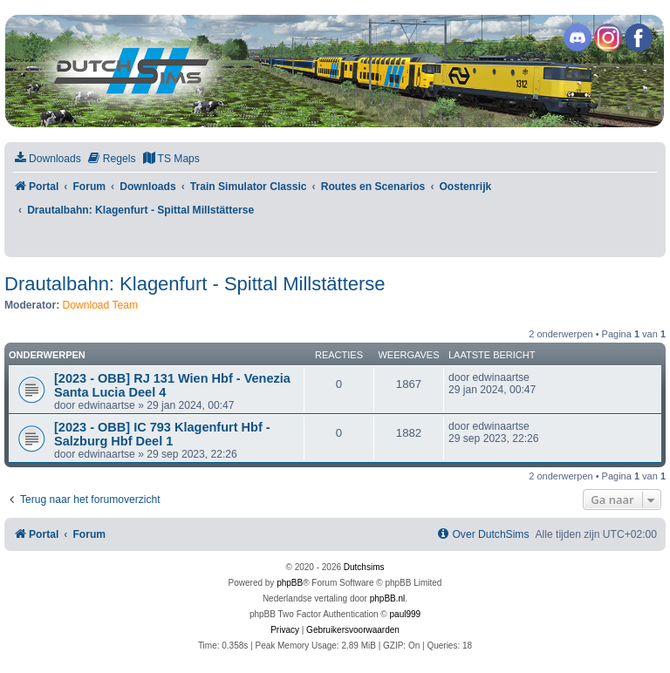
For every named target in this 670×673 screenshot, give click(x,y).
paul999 (405, 614)
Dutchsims (364, 567)
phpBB (290, 583)
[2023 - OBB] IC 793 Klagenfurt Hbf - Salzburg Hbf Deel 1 (162, 434)
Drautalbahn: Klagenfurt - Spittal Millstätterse (195, 284)
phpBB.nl (388, 598)
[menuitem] (47, 159)
